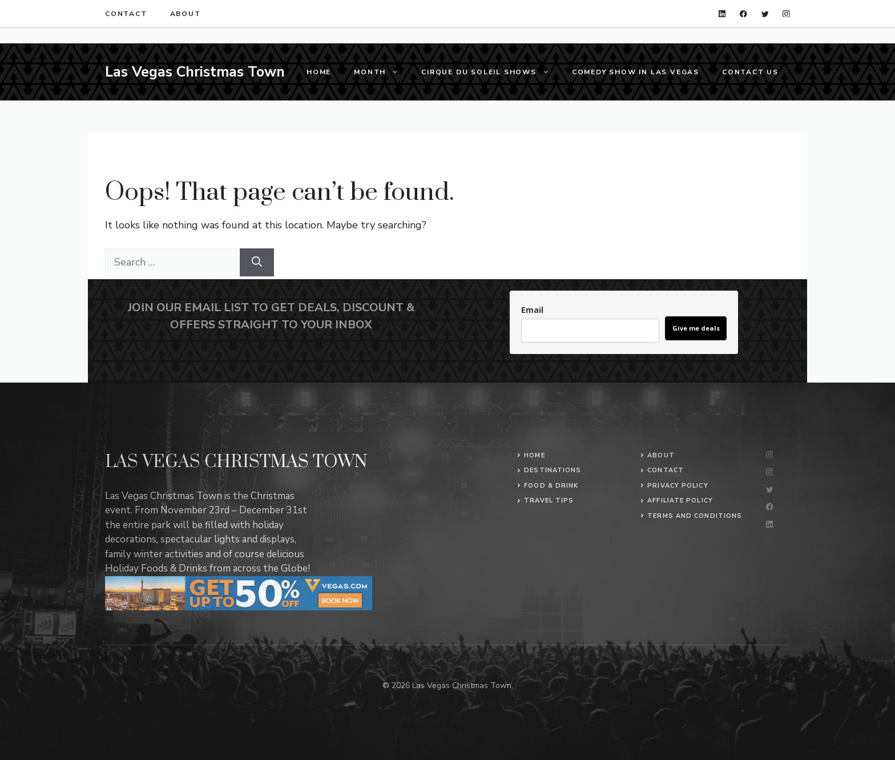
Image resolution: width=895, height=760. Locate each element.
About (185, 13)
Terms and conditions (694, 516)
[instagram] (786, 14)
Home (319, 72)
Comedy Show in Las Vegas (635, 72)
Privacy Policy (677, 485)
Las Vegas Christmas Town (195, 72)
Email (532, 309)
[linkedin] (722, 14)
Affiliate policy (680, 500)
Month (382, 72)
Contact (126, 13)
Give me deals (696, 328)
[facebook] (743, 14)
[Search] (257, 262)
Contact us (750, 72)
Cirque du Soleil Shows (491, 72)
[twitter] (765, 14)
